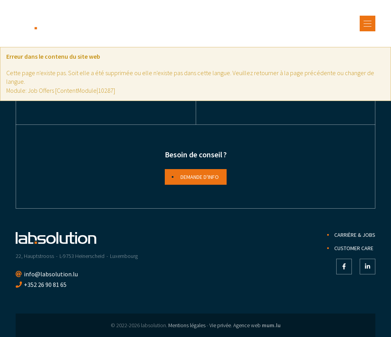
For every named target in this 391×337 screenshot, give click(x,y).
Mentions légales (186, 325)
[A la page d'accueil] (56, 23)
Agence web (247, 325)
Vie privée (220, 325)
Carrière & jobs (354, 235)
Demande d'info (199, 176)
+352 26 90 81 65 (45, 284)
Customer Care (353, 248)
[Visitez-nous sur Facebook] (344, 266)
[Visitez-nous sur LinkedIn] (367, 266)
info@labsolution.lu (51, 274)
